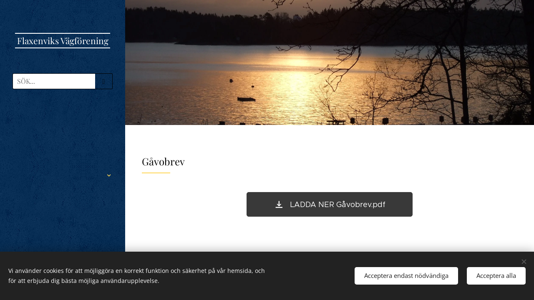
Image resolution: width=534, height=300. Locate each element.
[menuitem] (63, 120)
